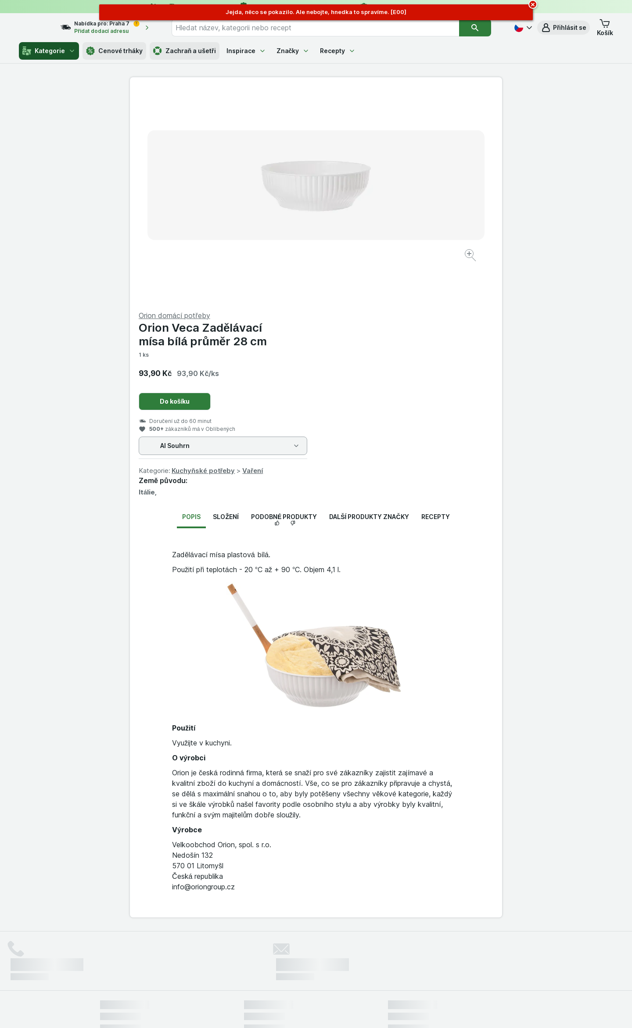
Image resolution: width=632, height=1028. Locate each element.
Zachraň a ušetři (184, 51)
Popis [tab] (191, 305)
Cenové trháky (114, 51)
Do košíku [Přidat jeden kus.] (361, 190)
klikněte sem (199, 952)
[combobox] (326, 27)
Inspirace (246, 50)
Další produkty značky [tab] (369, 305)
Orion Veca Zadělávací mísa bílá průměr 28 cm (389, 123)
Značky (293, 50)
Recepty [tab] (435, 305)
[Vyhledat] (481, 27)
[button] (563, 28)
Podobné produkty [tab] (284, 305)
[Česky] (522, 27)
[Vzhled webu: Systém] (276, 1010)
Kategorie (48, 51)
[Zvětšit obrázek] (285, 228)
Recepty (338, 50)
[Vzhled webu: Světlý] (317, 1010)
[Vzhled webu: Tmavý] (357, 1010)
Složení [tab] (225, 305)
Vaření (438, 259)
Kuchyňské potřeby (389, 259)
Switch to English (329, 974)
